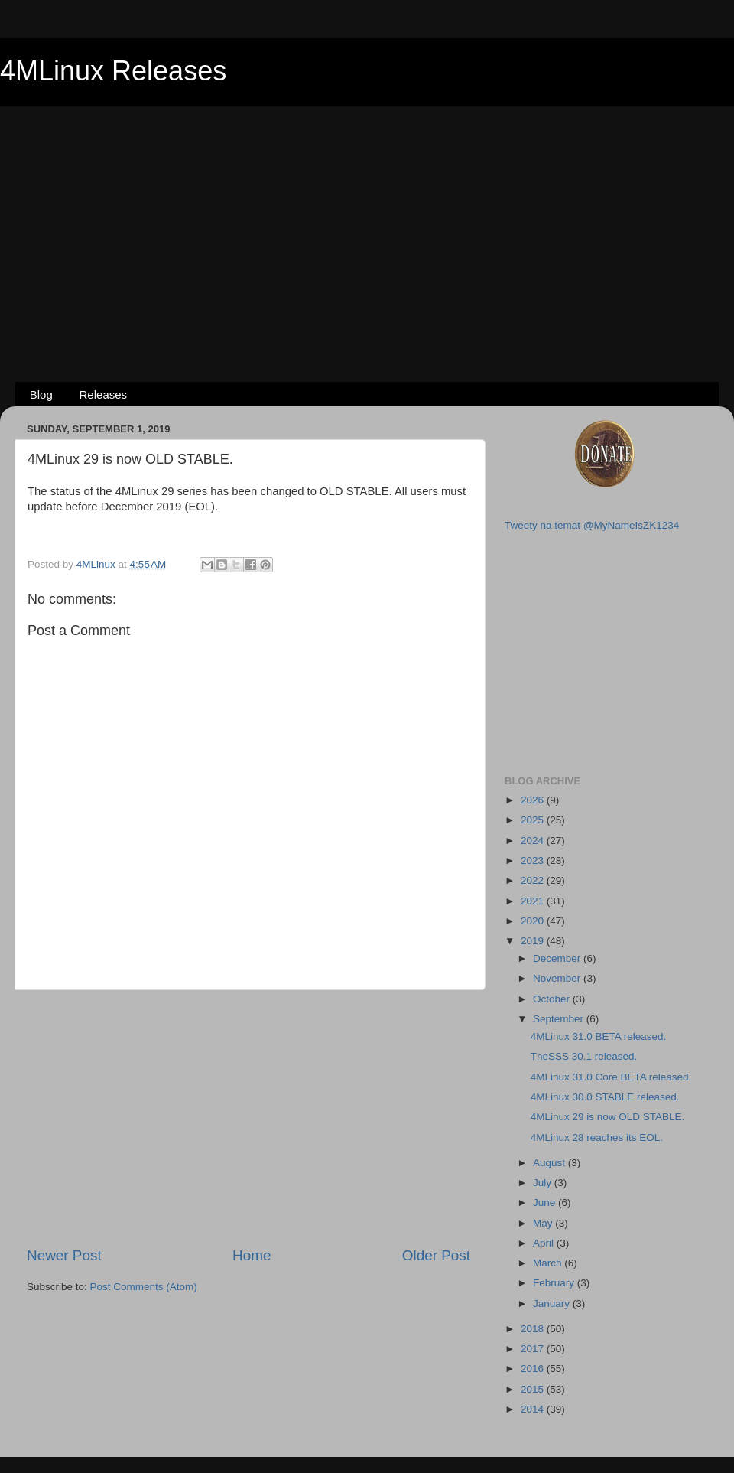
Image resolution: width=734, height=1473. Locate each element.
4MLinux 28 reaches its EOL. (597, 1137)
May (544, 1223)
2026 (534, 800)
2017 (534, 1348)
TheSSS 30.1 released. (584, 1056)
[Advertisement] (367, 219)
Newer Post (64, 1255)
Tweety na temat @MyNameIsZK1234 (592, 525)
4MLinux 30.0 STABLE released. (605, 1097)
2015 (534, 1389)
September (559, 1019)
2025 (534, 820)
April (545, 1243)
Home (251, 1255)
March (548, 1263)
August (550, 1162)
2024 (534, 840)
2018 (534, 1328)
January (553, 1303)
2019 (534, 941)
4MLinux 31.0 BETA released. (599, 1036)
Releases (104, 394)
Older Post (436, 1255)
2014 (534, 1409)
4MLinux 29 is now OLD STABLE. (608, 1117)
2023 (534, 860)
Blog (41, 394)
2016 (534, 1368)
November (558, 978)
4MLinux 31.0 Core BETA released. (611, 1077)
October (553, 999)
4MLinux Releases (113, 70)
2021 (534, 901)
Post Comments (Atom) (143, 1286)
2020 (534, 921)
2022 (534, 880)
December (558, 958)
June (545, 1202)
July (543, 1182)
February (555, 1283)
